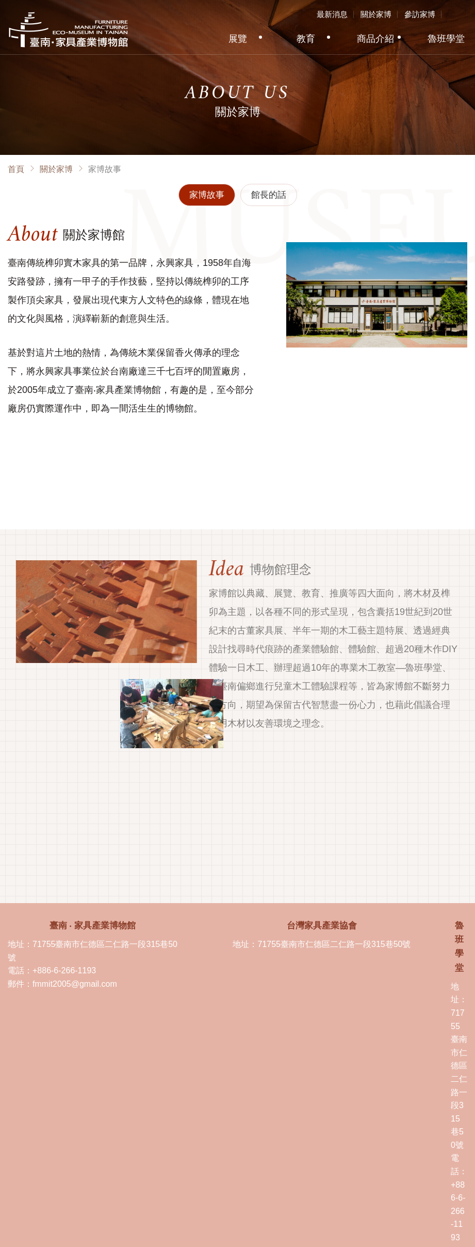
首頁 (16, 169)
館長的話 (268, 195)
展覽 (237, 39)
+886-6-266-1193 (64, 970)
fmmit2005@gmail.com (74, 984)
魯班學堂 (446, 39)
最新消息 (332, 14)
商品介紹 (375, 39)
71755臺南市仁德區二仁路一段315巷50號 (334, 944)
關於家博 (376, 14)
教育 (306, 39)
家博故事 (206, 195)
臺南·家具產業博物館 (68, 29)
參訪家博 (419, 14)
